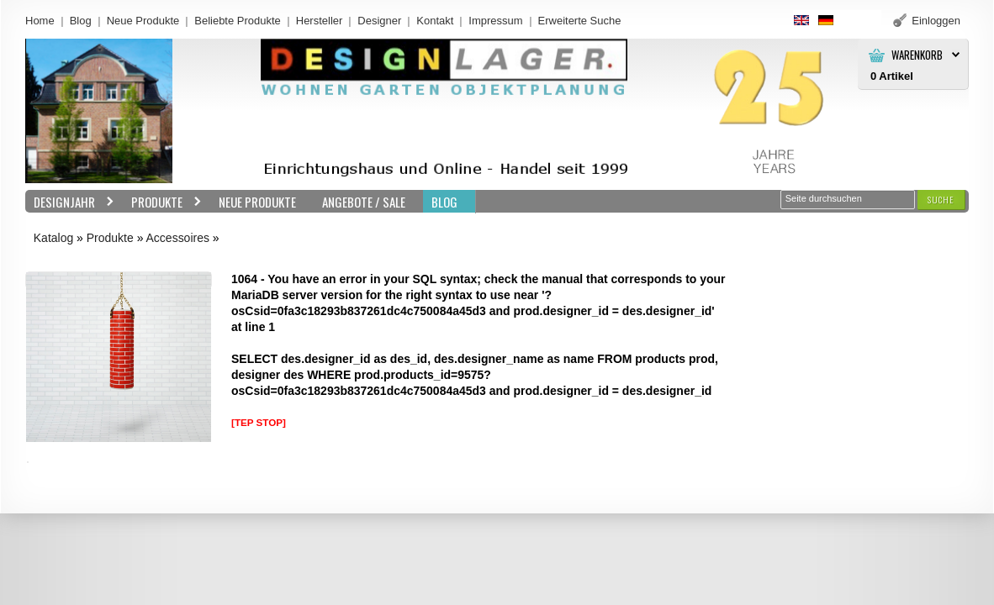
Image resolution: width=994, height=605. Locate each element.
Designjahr (69, 202)
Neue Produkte (143, 20)
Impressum (495, 20)
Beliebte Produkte (237, 20)
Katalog (53, 238)
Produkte (162, 202)
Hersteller (319, 20)
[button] (941, 199)
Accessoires (177, 238)
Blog (81, 20)
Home (40, 20)
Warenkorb (917, 55)
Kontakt (434, 20)
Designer (379, 20)
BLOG (444, 201)
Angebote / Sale (363, 201)
